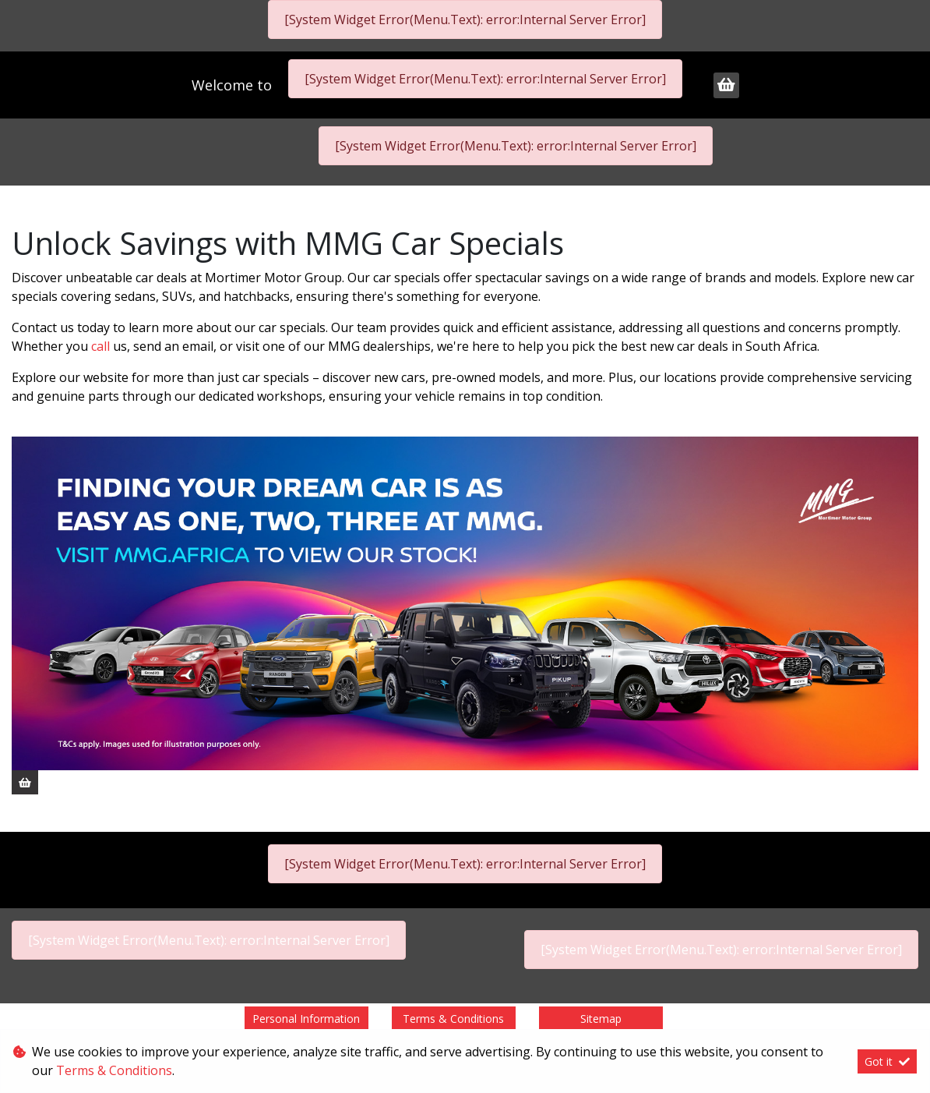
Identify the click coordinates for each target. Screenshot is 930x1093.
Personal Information (306, 1018)
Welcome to (234, 85)
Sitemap (601, 1018)
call (102, 346)
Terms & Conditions (453, 1018)
